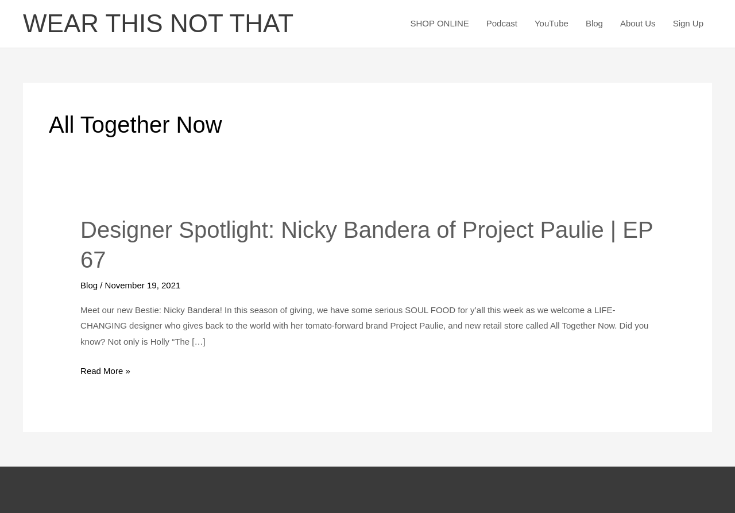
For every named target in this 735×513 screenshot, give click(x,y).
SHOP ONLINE (439, 23)
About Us (638, 23)
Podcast (501, 23)
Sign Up (688, 23)
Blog (594, 23)
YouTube (551, 23)
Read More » (105, 369)
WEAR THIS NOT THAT (158, 23)
